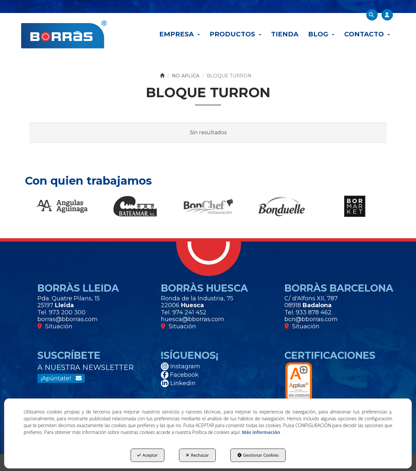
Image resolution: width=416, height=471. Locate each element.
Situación (54, 326)
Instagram (180, 366)
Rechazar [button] (197, 455)
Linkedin (178, 383)
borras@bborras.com (67, 319)
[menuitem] (179, 34)
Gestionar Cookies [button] (258, 455)
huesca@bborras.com (192, 319)
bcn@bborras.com (311, 319)
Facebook (180, 374)
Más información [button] (261, 432)
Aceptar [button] (147, 455)
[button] (64, 34)
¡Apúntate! (61, 378)
